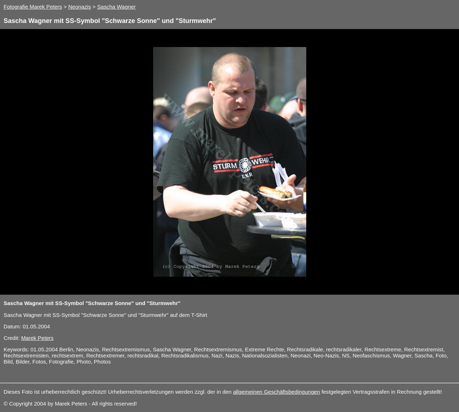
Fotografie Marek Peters (33, 7)
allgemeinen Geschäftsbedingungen (276, 392)
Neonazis (79, 7)
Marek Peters (37, 338)
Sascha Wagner (116, 7)
